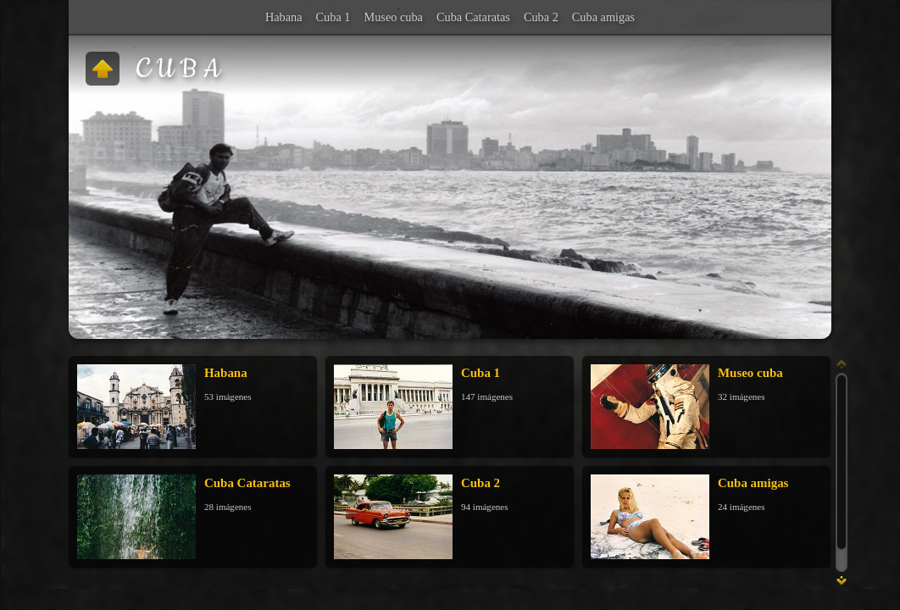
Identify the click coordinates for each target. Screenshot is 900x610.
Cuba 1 (333, 17)
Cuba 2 (541, 17)
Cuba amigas (603, 17)
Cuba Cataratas (473, 17)
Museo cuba (393, 17)
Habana (284, 17)
